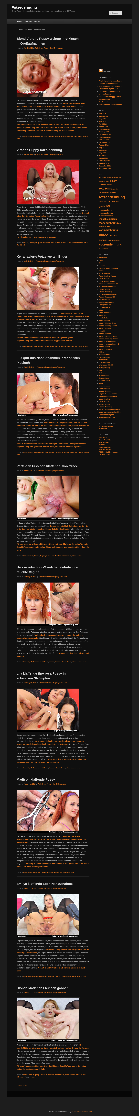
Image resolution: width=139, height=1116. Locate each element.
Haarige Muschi (105, 264)
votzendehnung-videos (108, 374)
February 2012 (104, 120)
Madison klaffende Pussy (36, 779)
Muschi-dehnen (105, 293)
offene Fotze (103, 319)
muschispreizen (108, 178)
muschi (57, 136)
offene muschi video (107, 324)
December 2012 (105, 94)
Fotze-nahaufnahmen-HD (108, 243)
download (110, 144)
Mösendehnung (108, 182)
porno (104, 186)
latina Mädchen (105, 272)
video (33, 1077)
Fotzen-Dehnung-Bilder (108, 254)
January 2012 (104, 123)
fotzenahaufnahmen (107, 152)
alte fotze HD (103, 137)
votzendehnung (110, 203)
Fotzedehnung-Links (32, 21)
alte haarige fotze (112, 137)
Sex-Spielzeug (65, 872)
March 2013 (103, 86)
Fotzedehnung (24, 7)
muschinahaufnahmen (106, 175)
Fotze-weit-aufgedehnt (107, 246)
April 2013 (103, 83)
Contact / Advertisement (82, 1111)
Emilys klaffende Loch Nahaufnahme (45, 884)
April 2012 (103, 115)
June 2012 (103, 110)
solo (18, 138)
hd (108, 165)
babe (25, 136)
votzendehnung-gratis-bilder (110, 369)
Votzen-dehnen (104, 364)
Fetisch (36, 556)
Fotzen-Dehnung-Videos (108, 256)
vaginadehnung (108, 189)
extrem (104, 148)
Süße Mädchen (104, 340)
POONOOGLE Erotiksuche (108, 411)
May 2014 (102, 78)
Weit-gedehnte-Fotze (107, 377)
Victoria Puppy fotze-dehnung (39, 150)
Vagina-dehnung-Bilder (108, 353)
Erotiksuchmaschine (106, 386)
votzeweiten (104, 208)
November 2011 (105, 128)
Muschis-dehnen (105, 309)
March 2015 (103, 76)
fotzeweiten (113, 161)
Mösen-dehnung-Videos (108, 285)
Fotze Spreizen (104, 233)
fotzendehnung (112, 156)
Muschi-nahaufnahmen (69, 136)
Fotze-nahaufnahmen (107, 241)
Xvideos (102, 404)
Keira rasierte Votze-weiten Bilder (42, 256)
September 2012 (105, 102)
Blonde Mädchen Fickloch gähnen (42, 988)
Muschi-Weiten (104, 306)
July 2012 (102, 107)
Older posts (22, 1086)
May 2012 (102, 112)
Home (19, 21)
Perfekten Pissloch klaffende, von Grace (47, 466)
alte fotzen (103, 217)
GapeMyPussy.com (40, 136)
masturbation (55, 243)
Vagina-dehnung (105, 351)
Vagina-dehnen (104, 348)
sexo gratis (103, 397)
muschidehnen (105, 170)
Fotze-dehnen (104, 238)
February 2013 (104, 89)
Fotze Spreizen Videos (107, 235)
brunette (30, 452)
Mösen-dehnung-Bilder (108, 283)
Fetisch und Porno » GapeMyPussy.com (49, 48)
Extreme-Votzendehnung (108, 228)
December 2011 (105, 125)
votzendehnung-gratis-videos (110, 371)
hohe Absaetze (104, 267)
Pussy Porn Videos (105, 399)
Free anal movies (105, 409)
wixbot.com (103, 388)
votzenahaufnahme (114, 199)
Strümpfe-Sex (104, 335)
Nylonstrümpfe (104, 316)
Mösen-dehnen (104, 280)
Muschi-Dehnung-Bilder (108, 296)
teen (108, 186)
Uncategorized (104, 345)
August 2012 (103, 104)
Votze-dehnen (104, 361)
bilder (107, 140)
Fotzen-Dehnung (105, 251)
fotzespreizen (103, 161)
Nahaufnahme (104, 314)
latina (101, 269)
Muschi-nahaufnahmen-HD (109, 303)
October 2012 (104, 99)
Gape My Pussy (104, 414)
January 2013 (104, 91)
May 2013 (102, 81)
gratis (102, 165)
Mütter (101, 311)
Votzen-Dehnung (105, 366)
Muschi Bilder (104, 402)
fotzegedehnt (114, 148)
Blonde (29, 136)
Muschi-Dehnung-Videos (108, 298)
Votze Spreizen (104, 358)
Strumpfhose (104, 337)
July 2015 (102, 73)
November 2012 (105, 96)
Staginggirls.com (105, 407)
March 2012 (103, 117)
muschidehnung (106, 172)
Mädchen (51, 136)
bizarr (113, 140)
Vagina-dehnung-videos (108, 356)
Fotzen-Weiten (104, 259)
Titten (101, 343)
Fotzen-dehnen (104, 248)
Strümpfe (102, 332)
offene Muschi (83, 136)
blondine (102, 144)
